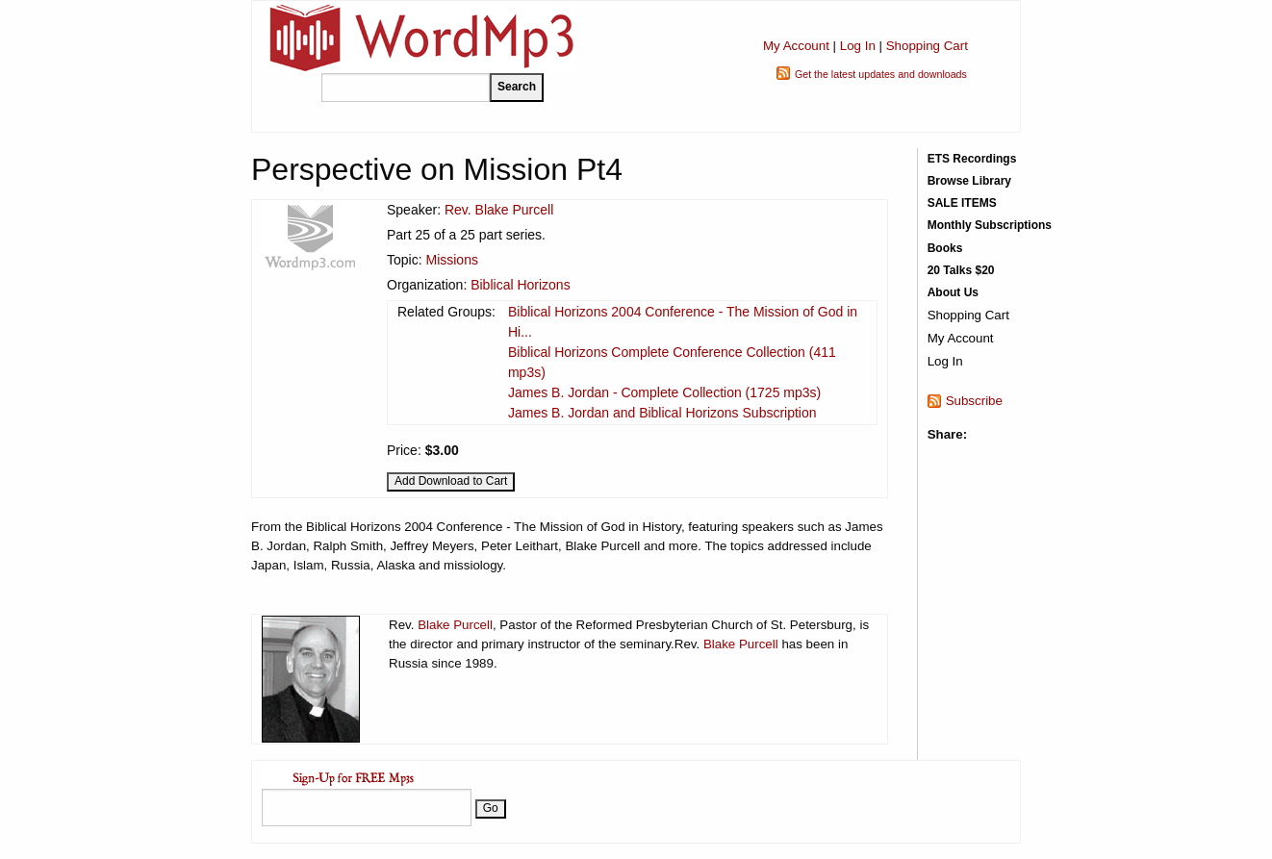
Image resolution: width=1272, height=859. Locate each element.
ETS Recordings (972, 158)
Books (945, 248)
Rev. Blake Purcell (499, 209)
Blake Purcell (455, 625)
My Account (796, 45)
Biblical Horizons (520, 284)
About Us (953, 292)
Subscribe (974, 400)
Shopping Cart (927, 45)
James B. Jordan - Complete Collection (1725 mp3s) (664, 392)
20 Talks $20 (961, 270)
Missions (451, 259)
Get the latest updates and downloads (881, 74)
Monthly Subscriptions (990, 225)
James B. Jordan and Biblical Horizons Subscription (662, 412)
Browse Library (969, 181)
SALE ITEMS (962, 203)
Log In (858, 45)
